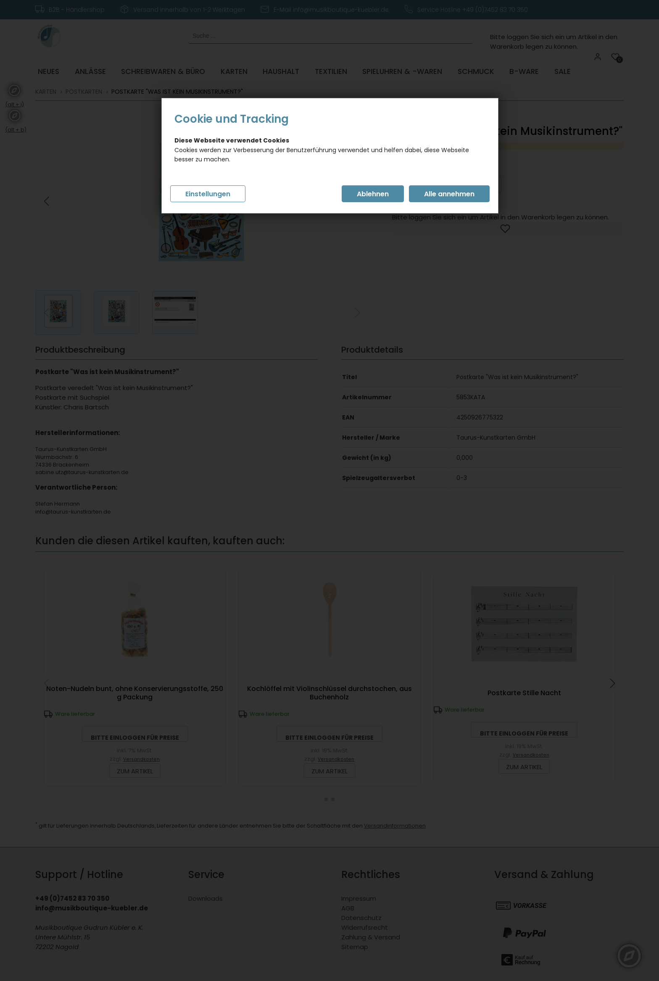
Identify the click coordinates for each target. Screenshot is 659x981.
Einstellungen (207, 194)
